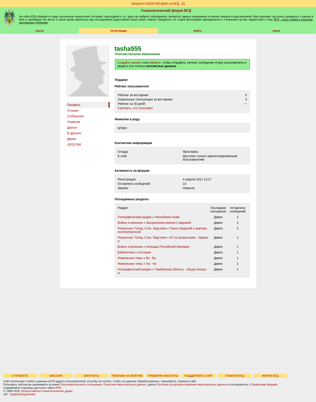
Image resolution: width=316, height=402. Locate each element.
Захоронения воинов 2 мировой (168, 222)
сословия (144, 252)
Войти (197, 31)
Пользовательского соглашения (81, 384)
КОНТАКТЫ (91, 375)
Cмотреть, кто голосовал (135, 108)
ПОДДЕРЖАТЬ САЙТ (199, 375)
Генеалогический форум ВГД (166, 10)
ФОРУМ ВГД (270, 375)
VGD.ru (39, 31)
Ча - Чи (151, 263)
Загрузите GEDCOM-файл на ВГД (155, 3)
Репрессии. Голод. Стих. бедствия (142, 228)
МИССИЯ (55, 375)
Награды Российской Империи (167, 246)
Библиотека (126, 252)
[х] (183, 3)
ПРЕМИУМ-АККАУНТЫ (163, 375)
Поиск (276, 31)
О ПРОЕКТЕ (20, 375)
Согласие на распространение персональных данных (191, 384)
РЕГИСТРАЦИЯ (118, 31)
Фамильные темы (130, 258)
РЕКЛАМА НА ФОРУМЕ (127, 375)
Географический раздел (134, 217)
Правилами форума (264, 384)
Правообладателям (22, 394)
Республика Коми (167, 217)
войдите (155, 62)
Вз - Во (151, 258)
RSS (58, 387)
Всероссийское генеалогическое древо (47, 391)
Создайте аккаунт (129, 62)
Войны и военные (130, 222)
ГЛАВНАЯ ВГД (234, 375)
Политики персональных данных (125, 384)
